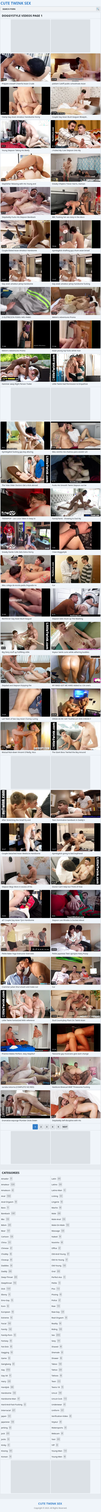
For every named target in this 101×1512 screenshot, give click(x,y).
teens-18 (58, 1387)
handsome (8, 1393)
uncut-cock (59, 1399)
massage (58, 1231)
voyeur (57, 1422)
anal (6, 1196)
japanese (7, 1422)
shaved (57, 1347)
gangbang (8, 1364)
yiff (55, 1445)
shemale (58, 1352)
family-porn (8, 1335)
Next (65, 1127)
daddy (6, 1271)
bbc (5, 1219)
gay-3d (6, 1376)
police (56, 1300)
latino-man (59, 1190)
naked (57, 1237)
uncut (57, 1393)
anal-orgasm (9, 1202)
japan (6, 1416)
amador (7, 1179)
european (7, 1312)
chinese (7, 1248)
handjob (7, 1387)
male (56, 1213)
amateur (8, 1184)
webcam (58, 1433)
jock (5, 1433)
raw (56, 1306)
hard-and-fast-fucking (13, 1404)
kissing (7, 1451)
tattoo (57, 1370)
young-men (59, 1457)
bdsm (6, 1225)
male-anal (59, 1219)
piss (56, 1289)
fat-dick (7, 1347)
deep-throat (9, 1277)
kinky (5, 1445)
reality (57, 1323)
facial (6, 1323)
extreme (7, 1318)
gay (6, 1370)
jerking (6, 1428)
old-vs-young (60, 1260)
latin (56, 1179)
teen (56, 1381)
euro (5, 1306)
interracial (8, 1410)
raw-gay (58, 1312)
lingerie (57, 1202)
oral (56, 1271)
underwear (59, 1404)
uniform (58, 1410)
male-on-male (61, 1225)
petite (56, 1283)
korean (6, 1457)
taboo (57, 1364)
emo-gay (7, 1300)
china (6, 1242)
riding (57, 1329)
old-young (59, 1266)
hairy (6, 1381)
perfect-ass (59, 1277)
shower (57, 1358)
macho (57, 1208)
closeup (7, 1260)
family (6, 1329)
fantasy (6, 1341)
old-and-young (61, 1254)
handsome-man (10, 1399)
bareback (8, 1213)
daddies (7, 1266)
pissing (57, 1294)
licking (57, 1196)
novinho (57, 1242)
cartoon (7, 1237)
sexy (56, 1341)
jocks (5, 1439)
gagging (7, 1352)
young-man (59, 1451)
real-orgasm (60, 1318)
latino (57, 1184)
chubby (6, 1254)
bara (5, 1208)
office (56, 1248)
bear (5, 1231)
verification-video (62, 1416)
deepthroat (9, 1283)
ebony (6, 1294)
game (6, 1358)
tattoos (57, 1376)
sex (56, 1335)
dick (6, 1289)
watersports (59, 1428)
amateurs (7, 1190)
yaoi (56, 1439)
